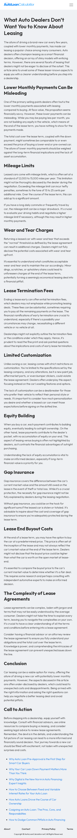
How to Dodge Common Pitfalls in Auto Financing (37, 819)
